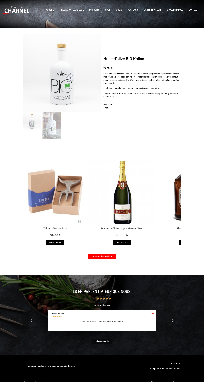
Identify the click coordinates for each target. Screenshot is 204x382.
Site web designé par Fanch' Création (165, 359)
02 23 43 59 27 (172, 341)
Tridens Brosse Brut (42, 201)
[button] (31, 298)
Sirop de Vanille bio (122, 201)
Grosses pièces (174, 10)
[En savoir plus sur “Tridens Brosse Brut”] (42, 216)
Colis (119, 10)
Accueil (50, 10)
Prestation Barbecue (72, 10)
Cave (107, 10)
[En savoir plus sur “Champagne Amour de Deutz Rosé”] (162, 220)
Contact (193, 10)
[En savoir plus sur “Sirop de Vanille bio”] (122, 216)
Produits (94, 10)
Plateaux (133, 10)
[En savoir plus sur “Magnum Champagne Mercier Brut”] (82, 220)
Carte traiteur (152, 10)
